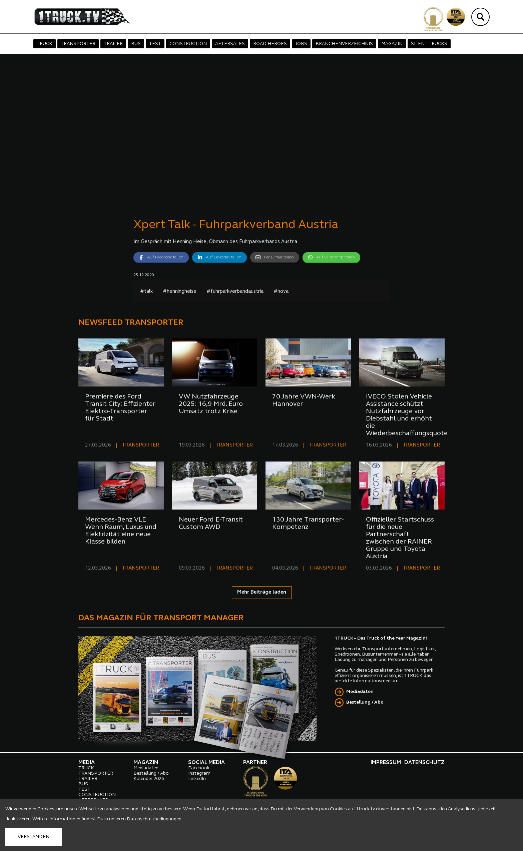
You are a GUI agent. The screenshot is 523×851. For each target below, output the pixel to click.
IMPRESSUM (386, 762)
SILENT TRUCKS (429, 43)
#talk (146, 291)
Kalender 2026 (148, 778)
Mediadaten (360, 691)
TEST (155, 43)
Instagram (199, 773)
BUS (136, 43)
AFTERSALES (230, 43)
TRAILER (113, 43)
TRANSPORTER (78, 43)
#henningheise (179, 291)
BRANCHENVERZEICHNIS (344, 43)
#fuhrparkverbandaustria (235, 291)
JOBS (301, 43)
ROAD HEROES (270, 43)
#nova (281, 291)
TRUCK (44, 43)
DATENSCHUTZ (424, 762)
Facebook (198, 768)
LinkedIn (197, 778)
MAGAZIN (392, 43)
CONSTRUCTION (188, 43)
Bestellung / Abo (365, 702)
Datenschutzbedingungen (154, 819)
